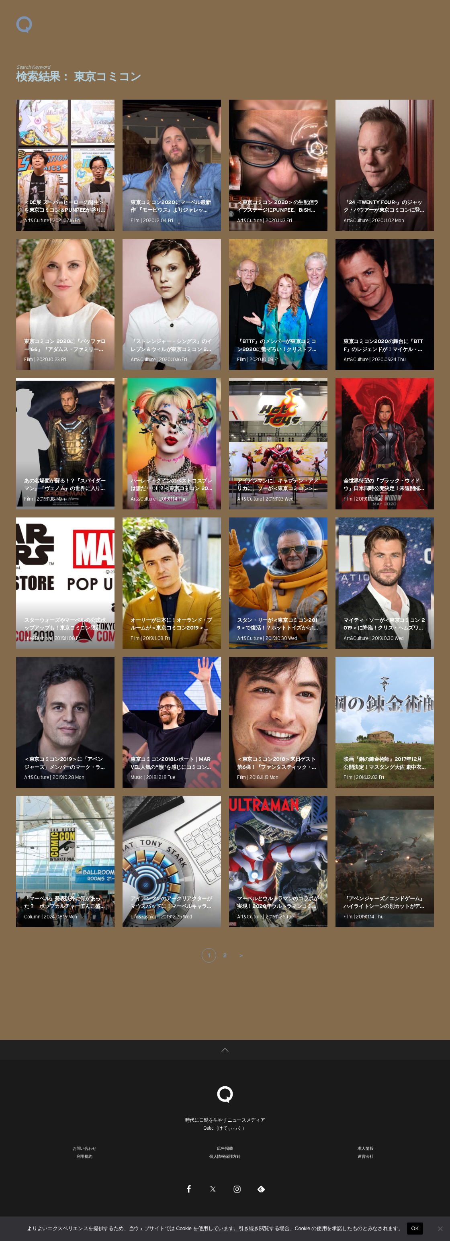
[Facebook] (189, 1188)
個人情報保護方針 (225, 1156)
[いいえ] (440, 1229)
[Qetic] (225, 1093)
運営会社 (365, 1156)
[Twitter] (213, 1188)
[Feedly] (261, 1188)
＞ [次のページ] (241, 955)
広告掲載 (225, 1148)
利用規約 (84, 1156)
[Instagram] (237, 1188)
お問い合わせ (84, 1148)
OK (415, 1228)
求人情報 (365, 1148)
